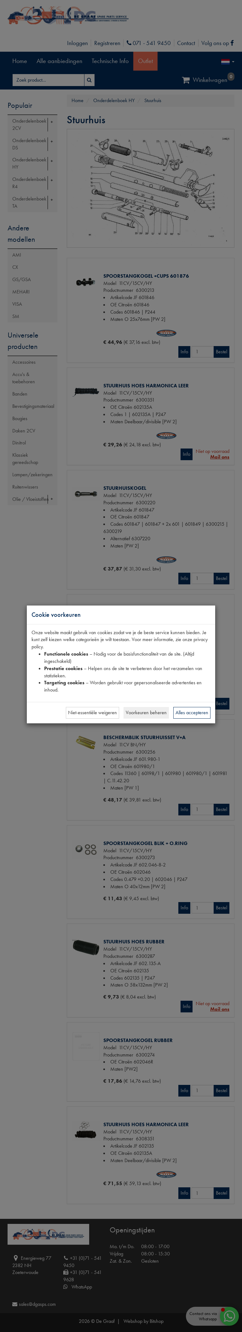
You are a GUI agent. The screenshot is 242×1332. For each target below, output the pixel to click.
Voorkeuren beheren (146, 712)
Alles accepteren (192, 712)
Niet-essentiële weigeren (92, 712)
